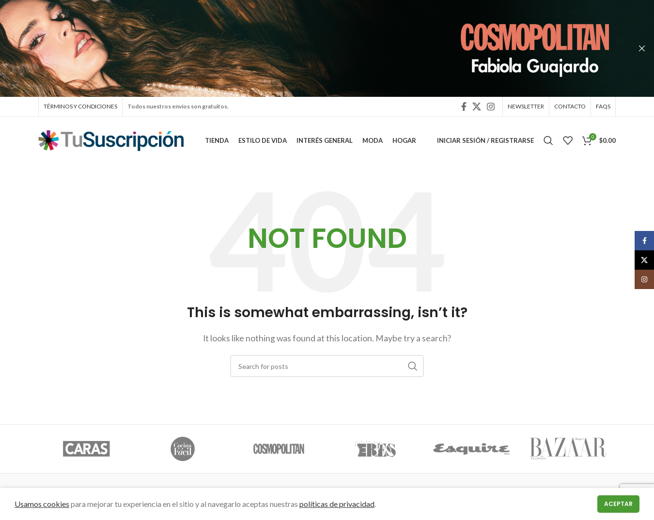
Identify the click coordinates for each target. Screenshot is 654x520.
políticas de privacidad (336, 503)
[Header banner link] (312, 48)
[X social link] (476, 107)
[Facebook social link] (463, 107)
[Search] (548, 143)
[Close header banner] (642, 48)
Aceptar (618, 504)
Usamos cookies (42, 503)
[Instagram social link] (491, 107)
